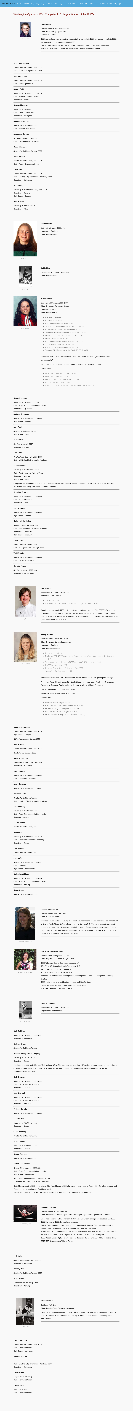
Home (19, 3)
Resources (93, 3)
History (102, 3)
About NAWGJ (28, 3)
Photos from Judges (114, 3)
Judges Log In (41, 3)
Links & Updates (72, 3)
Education (83, 3)
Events (50, 3)
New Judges (59, 3)
